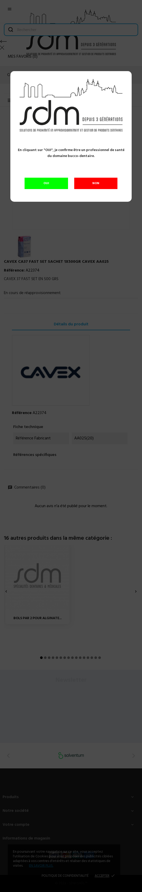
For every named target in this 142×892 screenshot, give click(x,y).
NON (95, 183)
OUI (46, 183)
